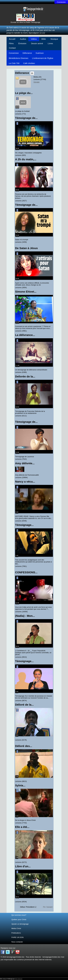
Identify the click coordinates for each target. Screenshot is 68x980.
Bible (43, 39)
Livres (50, 43)
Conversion (14, 53)
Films (11, 43)
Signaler (36, 82)
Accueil (12, 39)
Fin (44, 907)
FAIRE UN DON (17, 937)
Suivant (49, 907)
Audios (23, 39)
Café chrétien (29, 63)
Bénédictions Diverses (18, 58)
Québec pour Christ (18, 919)
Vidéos (34, 39)
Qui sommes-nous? (18, 915)
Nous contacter (17, 942)
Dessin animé (37, 43)
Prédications (16, 933)
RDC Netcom (18, 978)
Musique (54, 39)
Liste (32, 73)
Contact (12, 48)
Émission (22, 43)
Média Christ (16, 928)
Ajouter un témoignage (20, 924)
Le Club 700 (14, 63)
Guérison (40, 53)
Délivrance (27, 53)
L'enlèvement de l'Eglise (42, 58)
